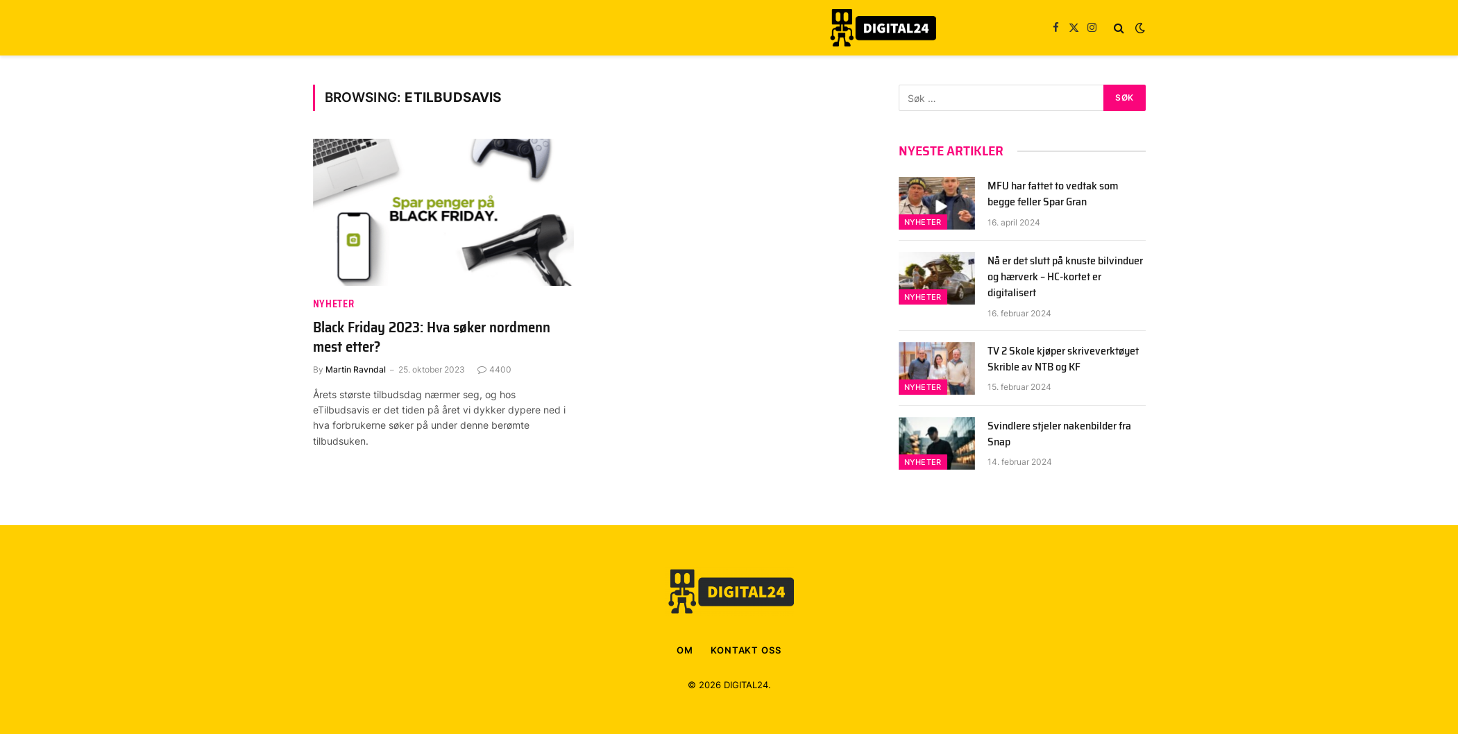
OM (685, 650)
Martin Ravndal (355, 369)
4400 (494, 369)
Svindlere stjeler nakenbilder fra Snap (1059, 434)
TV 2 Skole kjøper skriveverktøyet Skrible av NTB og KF (1063, 359)
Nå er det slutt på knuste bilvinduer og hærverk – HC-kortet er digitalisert (1065, 277)
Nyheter (334, 304)
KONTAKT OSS (746, 650)
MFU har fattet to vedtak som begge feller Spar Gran (1053, 194)
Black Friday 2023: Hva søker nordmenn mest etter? (431, 337)
